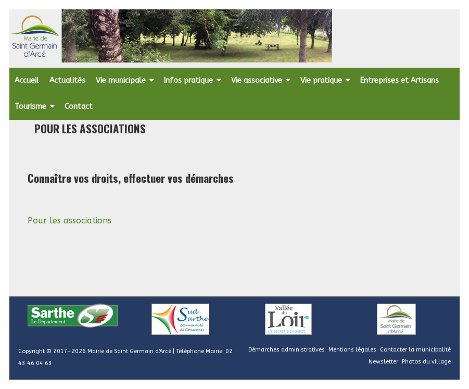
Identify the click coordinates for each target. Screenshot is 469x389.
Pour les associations (69, 220)
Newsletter (383, 361)
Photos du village (426, 361)
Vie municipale (121, 80)
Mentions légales (352, 349)
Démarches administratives (286, 349)
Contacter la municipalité (415, 349)
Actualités (67, 80)
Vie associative (256, 80)
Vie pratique (321, 80)
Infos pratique (188, 80)
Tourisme (30, 106)
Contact (79, 106)
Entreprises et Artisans (399, 80)
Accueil (27, 80)
